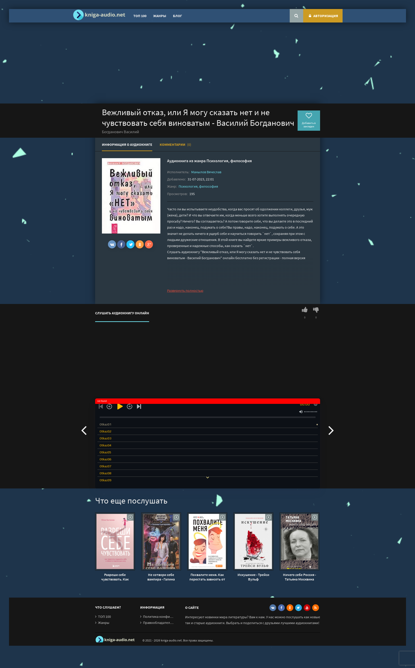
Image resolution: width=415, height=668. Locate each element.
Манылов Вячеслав (206, 172)
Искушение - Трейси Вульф (253, 576)
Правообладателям (158, 622)
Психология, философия (229, 160)
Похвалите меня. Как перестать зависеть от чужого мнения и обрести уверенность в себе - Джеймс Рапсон (207, 576)
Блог (177, 15)
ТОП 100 (139, 15)
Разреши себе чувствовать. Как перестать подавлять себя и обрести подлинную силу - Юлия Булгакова (115, 576)
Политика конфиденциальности (169, 616)
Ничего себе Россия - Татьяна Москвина (299, 576)
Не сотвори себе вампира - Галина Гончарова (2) (161, 576)
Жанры (159, 15)
